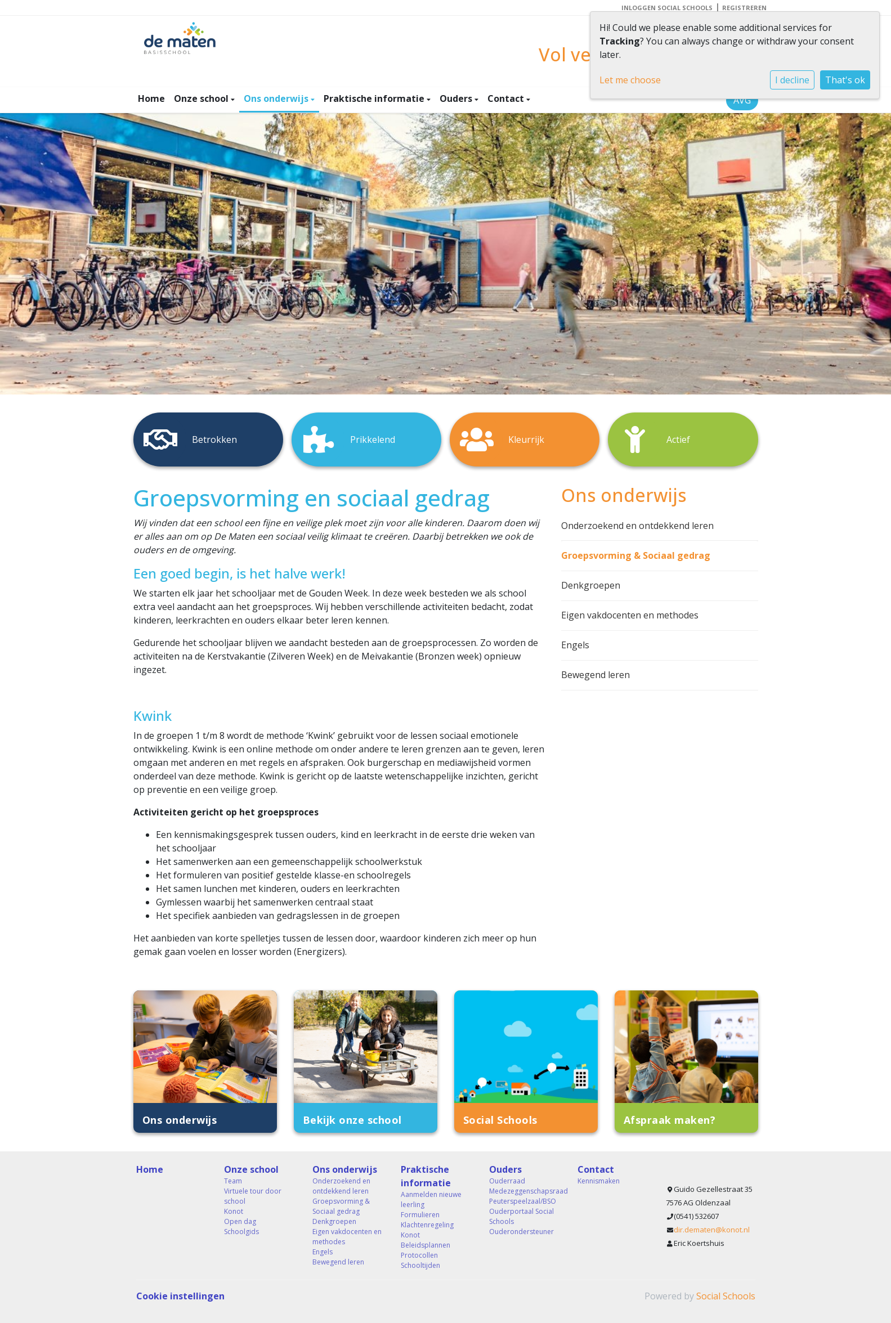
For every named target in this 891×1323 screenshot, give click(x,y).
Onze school (202, 98)
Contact (506, 98)
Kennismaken (598, 1181)
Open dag (240, 1221)
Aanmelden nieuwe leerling (431, 1199)
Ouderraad (507, 1181)
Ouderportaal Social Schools (521, 1216)
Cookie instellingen (180, 1296)
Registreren (744, 7)
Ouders (457, 98)
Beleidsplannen (425, 1245)
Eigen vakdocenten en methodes (630, 615)
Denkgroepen (590, 585)
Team (233, 1181)
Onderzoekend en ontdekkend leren (637, 525)
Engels (575, 645)
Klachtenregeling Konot (427, 1230)
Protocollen (419, 1255)
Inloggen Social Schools (667, 7)
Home (151, 98)
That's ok (845, 80)
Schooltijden (420, 1265)
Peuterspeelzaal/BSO (522, 1201)
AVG (742, 100)
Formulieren (420, 1214)
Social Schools (725, 1296)
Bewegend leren (595, 675)
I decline (792, 80)
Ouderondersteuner (521, 1231)
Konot (233, 1211)
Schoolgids (241, 1231)
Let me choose (630, 80)
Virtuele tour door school (252, 1196)
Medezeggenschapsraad (525, 1191)
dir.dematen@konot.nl (712, 1230)
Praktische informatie (375, 98)
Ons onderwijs (277, 98)
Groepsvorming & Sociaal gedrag (635, 555)
